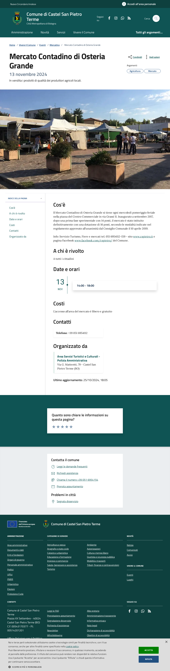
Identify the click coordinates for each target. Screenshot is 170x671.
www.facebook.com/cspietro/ (93, 240)
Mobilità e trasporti (96, 561)
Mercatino (55, 45)
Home (12, 45)
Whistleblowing (54, 635)
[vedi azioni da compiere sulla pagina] (151, 57)
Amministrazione (22, 32)
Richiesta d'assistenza (58, 625)
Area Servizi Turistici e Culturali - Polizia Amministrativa (78, 358)
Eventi (42, 45)
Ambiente (91, 545)
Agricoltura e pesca (56, 545)
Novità (45, 32)
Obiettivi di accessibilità (98, 635)
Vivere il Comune (83, 32)
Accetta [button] (149, 650)
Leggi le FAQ (53, 611)
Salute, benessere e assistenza (62, 565)
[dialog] (85, 654)
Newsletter (52, 630)
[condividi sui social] (135, 57)
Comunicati (132, 550)
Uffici (9, 574)
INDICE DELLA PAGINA (25, 198)
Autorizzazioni (93, 549)
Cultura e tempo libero (97, 553)
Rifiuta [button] (148, 659)
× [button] (166, 642)
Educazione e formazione (59, 557)
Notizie (130, 545)
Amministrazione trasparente (101, 616)
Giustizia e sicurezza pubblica (101, 557)
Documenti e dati (15, 550)
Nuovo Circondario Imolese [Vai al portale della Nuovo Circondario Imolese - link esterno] (23, 4)
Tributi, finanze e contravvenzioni (103, 565)
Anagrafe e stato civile (58, 549)
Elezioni (11, 589)
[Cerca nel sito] (156, 18)
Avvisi (130, 555)
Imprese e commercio (57, 561)
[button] (57, 667)
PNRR (10, 579)
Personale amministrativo (20, 565)
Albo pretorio (93, 611)
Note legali (92, 625)
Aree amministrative (17, 545)
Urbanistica (12, 584)
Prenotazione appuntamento (61, 616)
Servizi (61, 32)
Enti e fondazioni (15, 555)
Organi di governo (15, 560)
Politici (10, 569)
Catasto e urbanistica (57, 553)
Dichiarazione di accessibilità (101, 630)
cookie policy (72, 646)
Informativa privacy (96, 621)
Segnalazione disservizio (59, 621)
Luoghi (130, 580)
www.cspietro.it (143, 236)
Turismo (51, 569)
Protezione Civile (15, 594)
